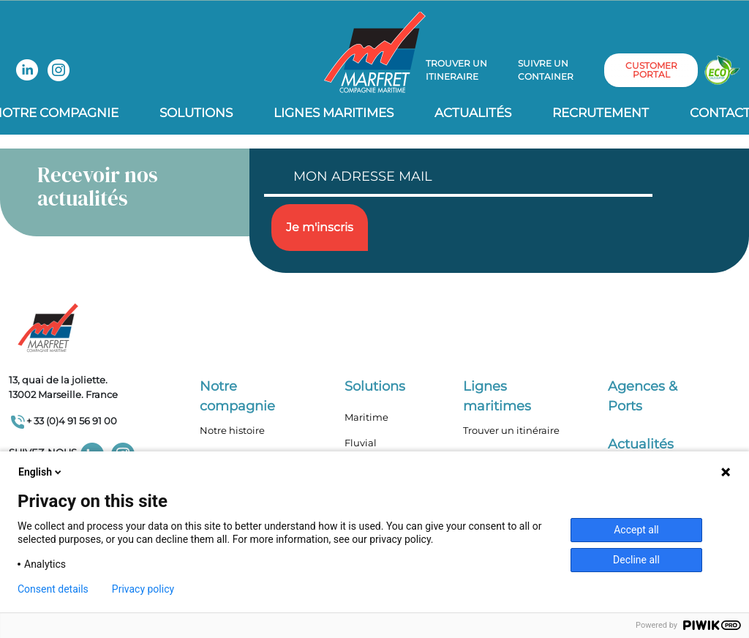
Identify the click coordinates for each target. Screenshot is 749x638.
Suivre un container (545, 70)
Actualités (472, 112)
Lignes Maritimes (334, 112)
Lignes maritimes (497, 396)
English (41, 472)
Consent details (53, 589)
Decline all (636, 560)
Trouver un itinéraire (511, 430)
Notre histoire (232, 430)
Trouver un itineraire (456, 70)
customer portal (651, 70)
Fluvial (361, 443)
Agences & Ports (642, 396)
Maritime (366, 417)
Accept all (636, 530)
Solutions (196, 112)
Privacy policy (143, 589)
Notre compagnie (237, 396)
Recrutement (600, 112)
